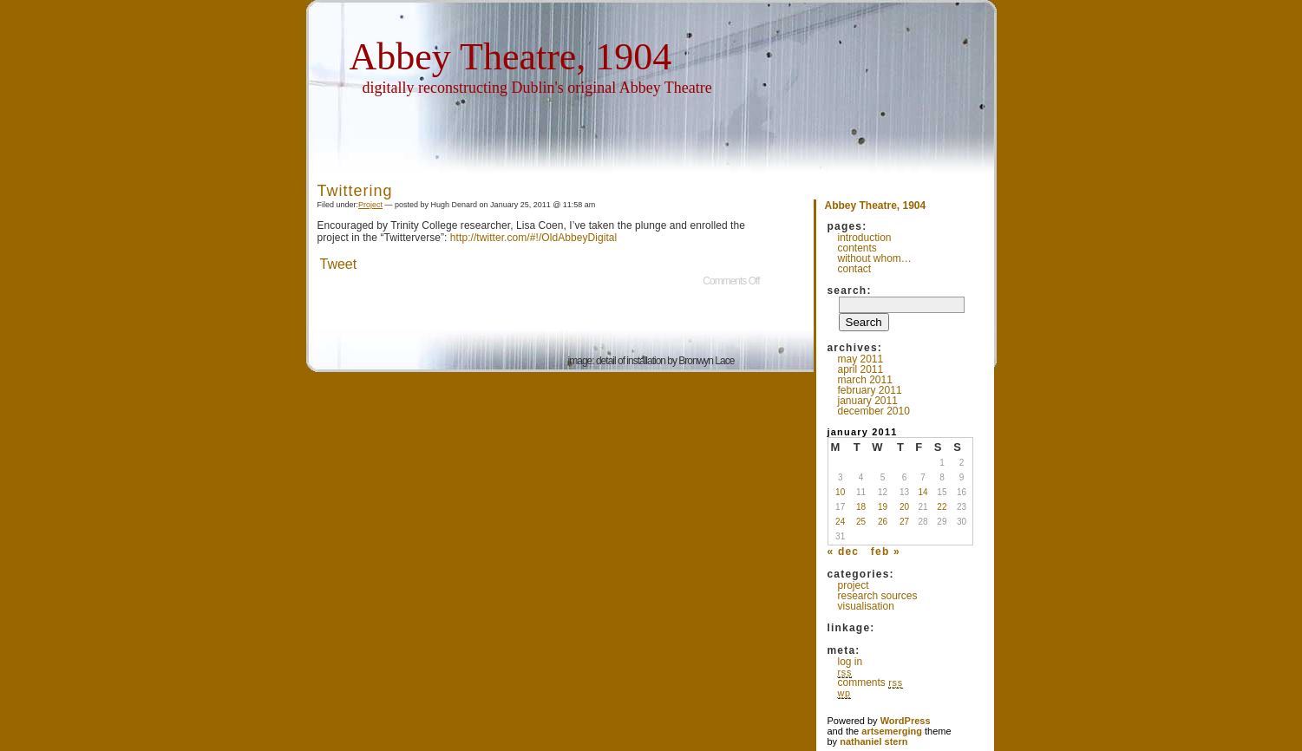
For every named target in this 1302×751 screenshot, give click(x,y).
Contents (857, 248)
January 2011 (868, 401)
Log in (850, 662)
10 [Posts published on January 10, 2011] (840, 492)
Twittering (355, 190)
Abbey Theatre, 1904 (511, 57)
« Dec (844, 551)
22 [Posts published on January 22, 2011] (941, 507)
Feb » (885, 551)
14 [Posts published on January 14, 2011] (922, 492)
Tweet (338, 264)
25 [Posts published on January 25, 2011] (861, 521)
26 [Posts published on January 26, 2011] (882, 521)
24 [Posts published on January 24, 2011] (840, 521)
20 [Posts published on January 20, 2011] (904, 507)
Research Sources (878, 596)
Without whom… (875, 258)
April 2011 (861, 369)
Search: (850, 290)
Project (370, 204)
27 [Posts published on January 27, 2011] (904, 521)
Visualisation (866, 606)
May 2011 (861, 359)
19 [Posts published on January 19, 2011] (882, 507)
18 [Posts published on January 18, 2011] (861, 507)
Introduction (865, 238)
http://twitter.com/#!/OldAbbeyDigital (533, 238)
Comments (870, 682)
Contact (855, 269)
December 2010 (874, 411)
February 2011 (870, 390)
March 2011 (865, 380)
